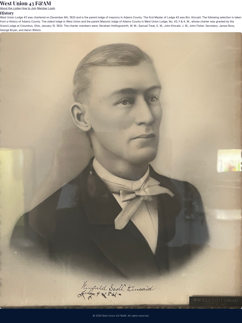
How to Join (28, 8)
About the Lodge (10, 8)
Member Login (46, 8)
